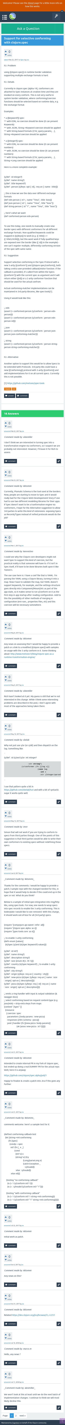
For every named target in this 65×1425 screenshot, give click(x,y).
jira (14, 389)
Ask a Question (28, 28)
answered (7, 431)
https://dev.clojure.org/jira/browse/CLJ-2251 (33, 1315)
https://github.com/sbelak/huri (19, 790)
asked (6, 60)
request (7, 389)
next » (23, 1415)
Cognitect (16, 1423)
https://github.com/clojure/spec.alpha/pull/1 (25, 1075)
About (31, 3)
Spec (22, 60)
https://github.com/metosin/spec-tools (25, 383)
